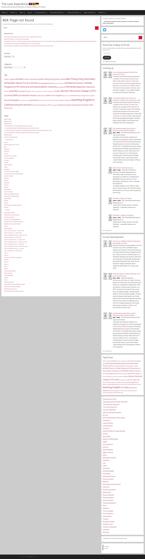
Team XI (6, 253)
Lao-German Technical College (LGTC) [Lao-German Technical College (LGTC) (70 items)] (75, 90)
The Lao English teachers (10, 271)
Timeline (6, 277)
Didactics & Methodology (110, 439)
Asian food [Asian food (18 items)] (36, 79)
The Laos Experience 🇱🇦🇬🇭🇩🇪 (20, 4)
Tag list (5, 226)
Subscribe (106, 57)
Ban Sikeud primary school (10, 289)
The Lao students (108, 511)
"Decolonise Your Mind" (110, 399)
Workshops (106, 532)
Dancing (105, 434)
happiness (132, 371)
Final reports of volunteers (10, 156)
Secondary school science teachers (12, 224)
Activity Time (120, 361)
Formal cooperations (9, 158)
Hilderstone (138, 371)
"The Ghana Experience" (110, 407)
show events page (107, 230)
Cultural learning (108, 423)
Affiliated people (8, 135)
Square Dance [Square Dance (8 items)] (41, 100)
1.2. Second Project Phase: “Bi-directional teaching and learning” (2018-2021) (21, 128)
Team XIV (6, 259)
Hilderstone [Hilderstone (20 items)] (90, 87)
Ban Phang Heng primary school (11, 144)
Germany (105, 447)
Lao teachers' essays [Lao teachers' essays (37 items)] (27, 95)
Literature (6, 178)
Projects (6, 200)
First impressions (108, 444)
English (105, 441)
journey (110, 373)
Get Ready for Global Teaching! (122, 116)
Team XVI (6, 264)
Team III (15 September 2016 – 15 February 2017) (15, 235)
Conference (106, 420)
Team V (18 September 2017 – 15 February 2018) (15, 241)
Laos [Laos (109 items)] (15, 95)
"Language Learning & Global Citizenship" (115, 402)
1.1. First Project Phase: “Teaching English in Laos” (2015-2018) (18, 126)
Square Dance (117, 384)
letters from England (132, 380)
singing (109, 384)
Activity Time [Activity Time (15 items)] (28, 79)
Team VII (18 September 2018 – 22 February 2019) (16, 246)
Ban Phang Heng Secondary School (119, 363)
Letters (105, 465)
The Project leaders (8, 275)
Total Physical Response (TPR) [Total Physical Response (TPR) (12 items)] (41, 105)
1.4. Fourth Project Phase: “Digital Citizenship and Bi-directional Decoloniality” (22, 132)
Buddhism (122, 366)
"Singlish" (109, 361)
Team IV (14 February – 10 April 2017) (12, 237)
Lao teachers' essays (133, 373)
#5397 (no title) (7, 119)
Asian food (125, 361)
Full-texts (6, 160)
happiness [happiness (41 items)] (81, 87)
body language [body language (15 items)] (42, 83)
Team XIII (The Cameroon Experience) (13, 257)
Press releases (7, 189)
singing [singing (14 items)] (30, 100)
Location (6, 180)
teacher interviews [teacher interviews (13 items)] (65, 100)
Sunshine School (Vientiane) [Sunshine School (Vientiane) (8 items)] (52, 100)
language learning (117, 373)
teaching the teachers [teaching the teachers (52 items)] (21, 104)
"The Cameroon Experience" (111, 404)
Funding (6, 162)
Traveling (105, 519)
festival (119, 371)
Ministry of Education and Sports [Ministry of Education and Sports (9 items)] (86, 95)
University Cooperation (110, 527)
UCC (127, 153)
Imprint (5, 167)
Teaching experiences (109, 503)
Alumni (5, 142)
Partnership (106, 468)
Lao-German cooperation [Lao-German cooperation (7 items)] (35, 91)
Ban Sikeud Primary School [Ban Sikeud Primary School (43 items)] (24, 83)
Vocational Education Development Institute (14, 284)
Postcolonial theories (109, 476)
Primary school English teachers (11, 194)
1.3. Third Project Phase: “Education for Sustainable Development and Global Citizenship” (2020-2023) (27, 130)
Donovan (30, 556)
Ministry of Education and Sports (119, 382)
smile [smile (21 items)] (35, 100)
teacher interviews (137, 384)
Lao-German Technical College (11, 171)
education (136, 366)
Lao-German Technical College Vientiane (13, 173)
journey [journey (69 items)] (14, 90)
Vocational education (74, 12)
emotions (106, 368)
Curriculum (106, 428)
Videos (5, 280)
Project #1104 (117, 144)
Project (5, 12)
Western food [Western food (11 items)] (8, 108)
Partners (13, 12)
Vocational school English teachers (12, 286)
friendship (125, 371)
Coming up (6, 151)
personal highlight (130, 382)
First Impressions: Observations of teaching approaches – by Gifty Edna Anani (22, 43)
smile (112, 384)
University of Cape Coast (130, 104)
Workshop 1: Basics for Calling (122, 198)
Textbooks (106, 508)
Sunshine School (9, 139)
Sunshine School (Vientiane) (126, 384)
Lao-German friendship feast (118, 376)
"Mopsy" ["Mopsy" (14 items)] (6, 79)
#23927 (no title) (8, 123)
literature (109, 382)
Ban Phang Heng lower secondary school (13, 291)
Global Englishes (108, 449)
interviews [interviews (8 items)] (6, 91)
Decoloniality (107, 436)
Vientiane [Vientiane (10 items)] (53, 105)
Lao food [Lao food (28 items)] (8, 95)
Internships (6, 169)
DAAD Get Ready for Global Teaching (114, 431)
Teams (22, 12)
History (105, 455)
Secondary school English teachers (12, 219)
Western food (120, 392)
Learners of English (8, 176)
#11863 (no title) (8, 121)
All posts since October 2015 (10, 137)
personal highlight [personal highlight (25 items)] (11, 100)
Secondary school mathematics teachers (13, 221)
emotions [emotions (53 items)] (69, 83)
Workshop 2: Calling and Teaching (123, 215)
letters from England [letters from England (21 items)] (54, 95)
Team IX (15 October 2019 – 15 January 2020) (14, 239)
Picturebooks (107, 473)
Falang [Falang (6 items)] (58, 87)
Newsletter (6, 182)
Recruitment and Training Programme (13, 205)
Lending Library (123, 379)
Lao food (124, 373)
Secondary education (57, 12)
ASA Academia (123, 141)
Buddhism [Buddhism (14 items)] (51, 83)
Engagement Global (126, 139)
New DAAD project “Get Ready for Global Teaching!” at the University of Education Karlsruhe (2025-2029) (28, 45)
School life (106, 487)
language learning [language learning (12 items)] (23, 91)
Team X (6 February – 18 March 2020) (13, 250)
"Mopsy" (105, 361)
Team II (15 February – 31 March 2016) (13, 233)
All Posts (105, 415)
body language (115, 366)
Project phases (7, 198)
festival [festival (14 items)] (63, 87)
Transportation (107, 516)
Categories (6, 149)
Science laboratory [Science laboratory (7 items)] (23, 100)
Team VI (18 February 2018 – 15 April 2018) (14, 244)
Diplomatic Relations (129, 366)
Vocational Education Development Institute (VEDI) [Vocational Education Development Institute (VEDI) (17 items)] (75, 105)
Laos (117, 379)
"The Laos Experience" (109, 410)
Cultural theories (108, 426)
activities (113, 361)
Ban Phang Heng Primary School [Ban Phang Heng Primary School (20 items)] (53, 79)
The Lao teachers (8, 273)
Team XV (6, 262)
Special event (107, 492)
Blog (30, 12)
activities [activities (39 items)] (19, 79)
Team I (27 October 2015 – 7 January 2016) (14, 230)
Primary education (41, 12)
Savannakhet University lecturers (11, 215)
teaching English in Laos (116, 387)
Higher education (90, 12)
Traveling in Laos (108, 524)
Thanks (5, 268)
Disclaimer (7, 210)
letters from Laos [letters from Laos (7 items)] (67, 95)
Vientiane (125, 390)
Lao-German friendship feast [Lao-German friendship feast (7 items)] (48, 91)
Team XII (6, 255)
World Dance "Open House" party (123, 168)
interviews (105, 373)
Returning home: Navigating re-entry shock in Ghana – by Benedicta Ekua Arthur (23, 37)
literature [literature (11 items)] (73, 95)
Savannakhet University (9, 212)
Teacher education (108, 495)
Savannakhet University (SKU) (112, 484)
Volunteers (106, 529)
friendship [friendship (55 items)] (70, 86)
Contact (6, 153)
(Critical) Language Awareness (112, 412)
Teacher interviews (108, 497)
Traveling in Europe (108, 521)
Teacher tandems (8, 228)
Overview (6, 185)
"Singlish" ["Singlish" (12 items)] (12, 79)
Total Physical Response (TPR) (116, 390)
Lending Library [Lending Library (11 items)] (41, 95)
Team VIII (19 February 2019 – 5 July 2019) (14, 248)
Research (102, 12)
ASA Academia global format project (114, 417)
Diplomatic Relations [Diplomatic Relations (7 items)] (59, 83)
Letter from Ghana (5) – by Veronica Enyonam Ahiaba (16, 39)
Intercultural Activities (109, 458)
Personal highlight (108, 471)
